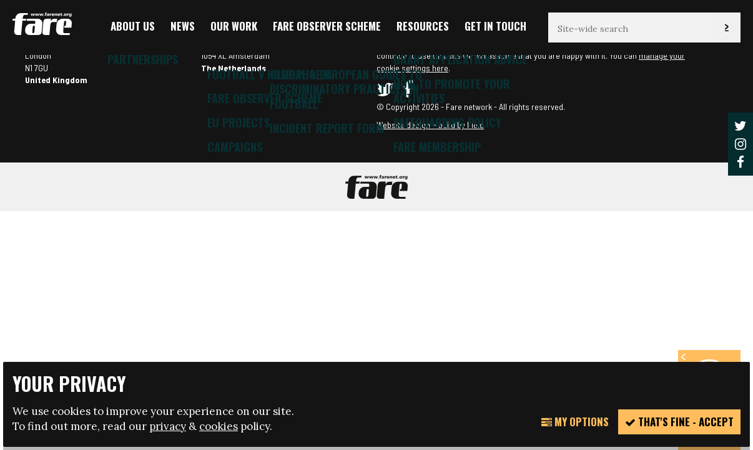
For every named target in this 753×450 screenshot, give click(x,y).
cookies (218, 426)
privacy (167, 426)
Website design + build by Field (430, 124)
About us (133, 26)
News (182, 26)
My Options (575, 421)
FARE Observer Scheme (327, 26)
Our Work (233, 26)
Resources (422, 26)
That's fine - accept (679, 421)
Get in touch (495, 26)
